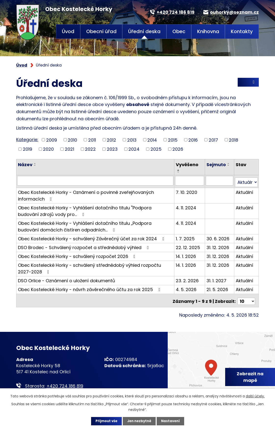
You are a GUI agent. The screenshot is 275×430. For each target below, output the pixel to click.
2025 (156, 149)
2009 (51, 140)
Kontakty (242, 31)
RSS (248, 84)
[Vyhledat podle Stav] (246, 180)
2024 (133, 149)
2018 (233, 140)
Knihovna (208, 31)
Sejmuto (216, 164)
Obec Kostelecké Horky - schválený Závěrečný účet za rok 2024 (92, 237)
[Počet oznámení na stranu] (246, 298)
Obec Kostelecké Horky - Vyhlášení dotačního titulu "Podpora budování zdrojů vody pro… (84, 209)
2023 (112, 149)
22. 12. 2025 (188, 246)
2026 (177, 149)
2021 (69, 149)
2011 (92, 140)
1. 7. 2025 (185, 237)
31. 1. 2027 (217, 279)
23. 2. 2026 (187, 279)
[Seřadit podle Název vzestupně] (35, 163)
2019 (27, 149)
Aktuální (244, 191)
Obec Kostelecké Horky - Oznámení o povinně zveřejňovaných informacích (86, 194)
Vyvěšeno (187, 164)
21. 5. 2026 (217, 288)
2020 (48, 149)
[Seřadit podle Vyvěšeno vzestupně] (179, 170)
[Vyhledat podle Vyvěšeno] (190, 180)
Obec (178, 31)
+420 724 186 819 (64, 382)
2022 (90, 149)
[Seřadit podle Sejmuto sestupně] (229, 165)
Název (25, 164)
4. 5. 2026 (186, 288)
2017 (213, 140)
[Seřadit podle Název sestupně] (35, 165)
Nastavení (172, 420)
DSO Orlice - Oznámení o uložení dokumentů (66, 279)
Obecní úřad (101, 31)
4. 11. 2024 (186, 206)
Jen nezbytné (139, 420)
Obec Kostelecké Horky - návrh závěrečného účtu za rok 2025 (90, 288)
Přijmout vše (105, 420)
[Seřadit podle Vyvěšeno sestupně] (179, 172)
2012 (111, 140)
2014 (152, 140)
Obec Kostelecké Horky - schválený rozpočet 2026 (77, 255)
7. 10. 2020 (187, 191)
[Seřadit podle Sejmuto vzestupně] (229, 163)
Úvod (68, 31)
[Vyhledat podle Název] (95, 180)
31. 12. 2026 (218, 246)
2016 (193, 140)
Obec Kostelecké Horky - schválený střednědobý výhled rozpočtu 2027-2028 (89, 266)
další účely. (255, 395)
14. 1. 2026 (186, 255)
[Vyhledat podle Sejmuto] (220, 180)
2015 (173, 140)
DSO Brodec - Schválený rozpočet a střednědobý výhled (84, 246)
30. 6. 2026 (218, 237)
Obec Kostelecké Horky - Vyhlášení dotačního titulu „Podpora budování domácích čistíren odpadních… (84, 224)
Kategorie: (27, 139)
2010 (72, 140)
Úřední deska (144, 31)
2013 (132, 140)
